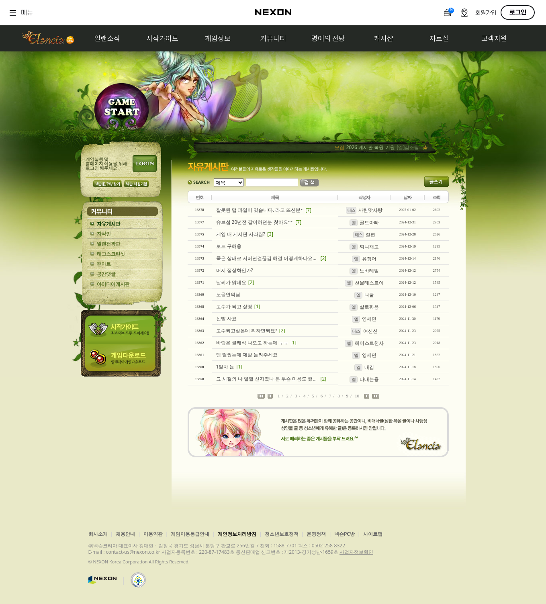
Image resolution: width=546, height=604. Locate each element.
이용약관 (153, 533)
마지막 (375, 396)
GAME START (121, 109)
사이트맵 (372, 533)
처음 (261, 396)
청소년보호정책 (282, 533)
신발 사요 (226, 318)
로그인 (517, 12)
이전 (270, 396)
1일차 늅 (225, 366)
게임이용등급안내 (190, 533)
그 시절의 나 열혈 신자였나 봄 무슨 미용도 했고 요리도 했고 (267, 378)
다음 (366, 396)
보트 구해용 (228, 246)
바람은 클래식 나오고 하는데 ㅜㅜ (252, 342)
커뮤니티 (273, 38)
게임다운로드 (122, 360)
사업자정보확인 (356, 552)
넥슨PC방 (344, 533)
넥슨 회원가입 (136, 183)
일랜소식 (107, 38)
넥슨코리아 (102, 579)
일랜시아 (48, 38)
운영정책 (316, 533)
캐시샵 (383, 38)
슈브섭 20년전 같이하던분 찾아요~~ (255, 222)
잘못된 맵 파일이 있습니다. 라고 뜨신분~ (260, 210)
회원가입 (485, 13)
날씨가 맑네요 (231, 282)
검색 (309, 182)
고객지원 (494, 38)
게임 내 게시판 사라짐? (241, 234)
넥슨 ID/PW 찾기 (107, 183)
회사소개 (98, 533)
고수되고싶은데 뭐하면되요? (246, 330)
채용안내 (125, 533)
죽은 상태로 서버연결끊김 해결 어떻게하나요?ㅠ (267, 258)
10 (357, 395)
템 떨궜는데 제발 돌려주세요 (247, 354)
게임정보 (218, 38)
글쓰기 (436, 181)
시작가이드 (162, 38)
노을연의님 (228, 294)
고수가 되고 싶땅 (234, 306)
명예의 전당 (328, 38)
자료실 (439, 38)
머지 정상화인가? (234, 270)
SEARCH (199, 182)
